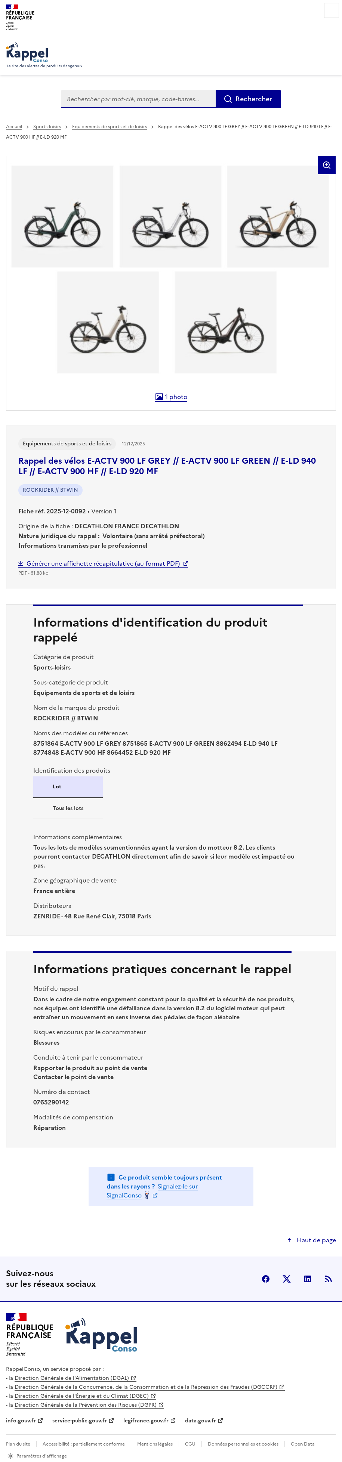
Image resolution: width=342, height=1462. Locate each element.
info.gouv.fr (21, 1421)
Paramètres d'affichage (41, 1456)
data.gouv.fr (200, 1421)
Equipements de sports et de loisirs (109, 126)
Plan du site (18, 1444)
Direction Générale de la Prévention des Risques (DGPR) (86, 1405)
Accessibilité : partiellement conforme (84, 1444)
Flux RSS (328, 1278)
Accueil (14, 126)
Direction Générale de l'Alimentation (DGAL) (72, 1378)
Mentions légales (155, 1444)
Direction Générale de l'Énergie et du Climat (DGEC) (82, 1396)
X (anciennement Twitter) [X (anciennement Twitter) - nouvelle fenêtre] (286, 1278)
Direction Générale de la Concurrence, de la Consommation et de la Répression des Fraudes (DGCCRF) (146, 1387)
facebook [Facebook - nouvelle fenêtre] (265, 1278)
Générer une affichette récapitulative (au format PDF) (103, 563)
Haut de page (315, 1240)
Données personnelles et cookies (243, 1444)
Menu (331, 10)
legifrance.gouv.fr (146, 1421)
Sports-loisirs (47, 126)
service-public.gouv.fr (79, 1421)
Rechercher (253, 99)
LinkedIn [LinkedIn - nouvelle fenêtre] (307, 1278)
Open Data (303, 1444)
